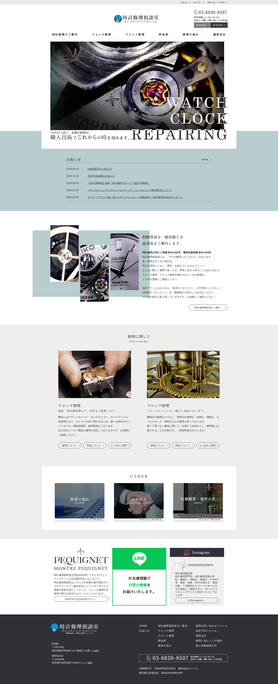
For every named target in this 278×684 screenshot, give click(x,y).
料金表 (163, 34)
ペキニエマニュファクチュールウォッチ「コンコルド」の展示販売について (130, 190)
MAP (96, 650)
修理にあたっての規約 (216, 2)
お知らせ (184, 2)
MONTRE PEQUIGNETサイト (80, 599)
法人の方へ (197, 2)
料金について (94, 445)
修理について (69, 445)
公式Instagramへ (196, 600)
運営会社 (219, 34)
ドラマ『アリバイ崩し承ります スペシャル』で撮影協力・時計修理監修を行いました (135, 197)
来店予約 (218, 25)
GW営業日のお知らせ (100, 168)
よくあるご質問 (119, 445)
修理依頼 (201, 25)
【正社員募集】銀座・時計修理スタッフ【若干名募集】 (119, 183)
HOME (143, 625)
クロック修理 (135, 34)
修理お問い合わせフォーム (212, 625)
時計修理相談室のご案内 (207, 307)
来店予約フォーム (206, 630)
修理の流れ (191, 34)
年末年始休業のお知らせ (101, 176)
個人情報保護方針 (206, 645)
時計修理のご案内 (65, 34)
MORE (205, 159)
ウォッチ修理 (101, 34)
